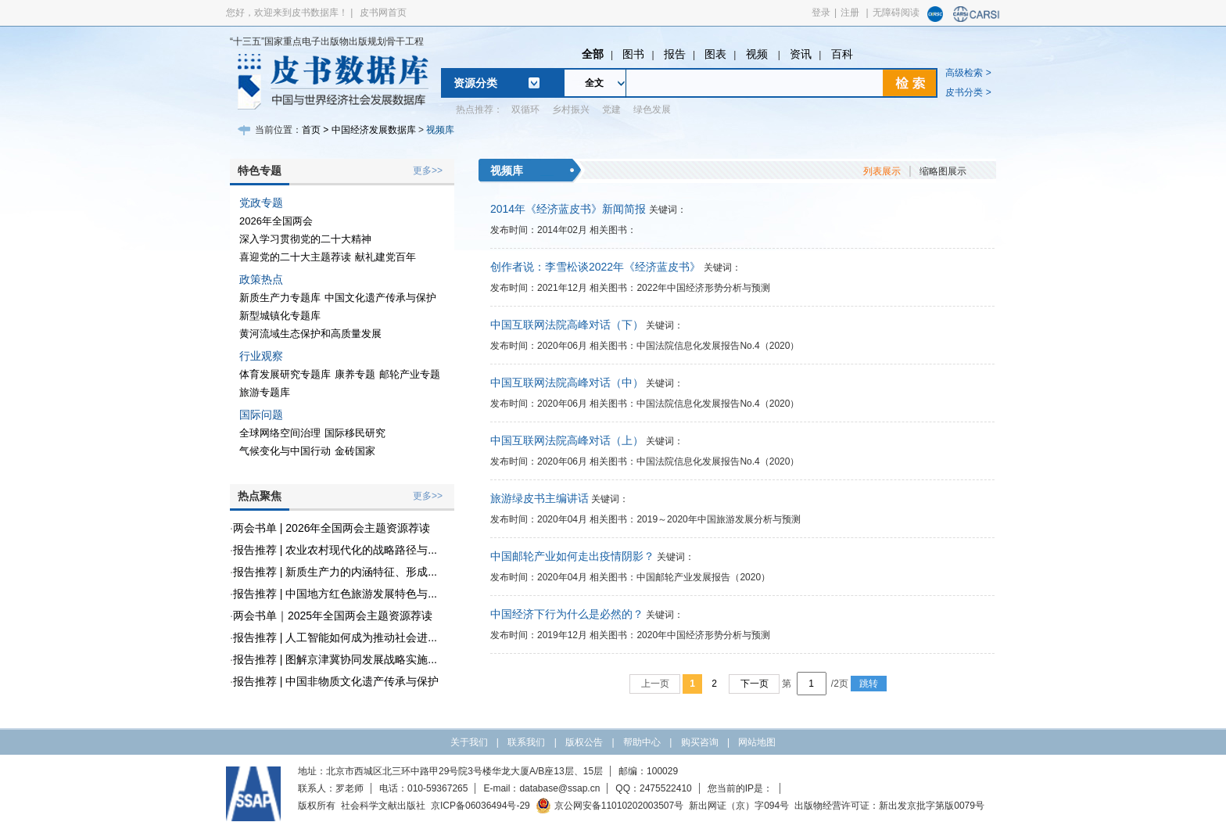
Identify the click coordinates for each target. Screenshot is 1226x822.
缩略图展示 (943, 171)
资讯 (801, 54)
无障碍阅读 (896, 12)
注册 (850, 12)
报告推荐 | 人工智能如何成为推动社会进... (335, 637)
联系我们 (526, 742)
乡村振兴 (571, 109)
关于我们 (469, 742)
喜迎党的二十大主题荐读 (295, 257)
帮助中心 (642, 742)
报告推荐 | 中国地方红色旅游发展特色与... (335, 593)
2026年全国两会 (276, 221)
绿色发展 (652, 109)
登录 (821, 12)
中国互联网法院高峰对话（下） (566, 324)
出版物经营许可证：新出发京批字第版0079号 (889, 805)
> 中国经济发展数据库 (369, 129)
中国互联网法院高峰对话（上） (566, 440)
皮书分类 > (968, 92)
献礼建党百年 (385, 257)
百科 (842, 54)
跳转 (868, 683)
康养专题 (355, 374)
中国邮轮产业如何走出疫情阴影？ (572, 556)
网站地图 (757, 742)
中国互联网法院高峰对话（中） (566, 382)
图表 (715, 54)
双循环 (525, 109)
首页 (311, 129)
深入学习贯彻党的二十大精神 (305, 239)
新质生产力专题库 (280, 297)
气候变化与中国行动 (285, 451)
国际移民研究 (354, 433)
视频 (758, 54)
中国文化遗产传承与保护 (380, 297)
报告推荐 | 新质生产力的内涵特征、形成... (335, 571)
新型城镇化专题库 (280, 315)
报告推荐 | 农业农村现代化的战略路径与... (335, 550)
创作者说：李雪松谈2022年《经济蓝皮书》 (595, 266)
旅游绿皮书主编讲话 (539, 498)
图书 (633, 54)
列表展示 (882, 171)
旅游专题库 (264, 392)
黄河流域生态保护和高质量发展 (310, 333)
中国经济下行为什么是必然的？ (566, 614)
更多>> (428, 170)
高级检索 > (968, 72)
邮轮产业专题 (409, 374)
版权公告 (584, 742)
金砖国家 (355, 451)
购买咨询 (700, 742)
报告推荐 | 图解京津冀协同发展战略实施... (335, 659)
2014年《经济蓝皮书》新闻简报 (568, 209)
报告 (675, 54)
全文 (594, 82)
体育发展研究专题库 (285, 374)
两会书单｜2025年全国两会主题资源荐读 (332, 615)
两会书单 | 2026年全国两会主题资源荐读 (332, 528)
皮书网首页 (383, 12)
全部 (593, 54)
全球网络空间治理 (280, 433)
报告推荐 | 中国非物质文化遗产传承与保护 (336, 681)
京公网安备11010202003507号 (609, 805)
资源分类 (475, 83)
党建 (611, 109)
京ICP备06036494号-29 (480, 805)
